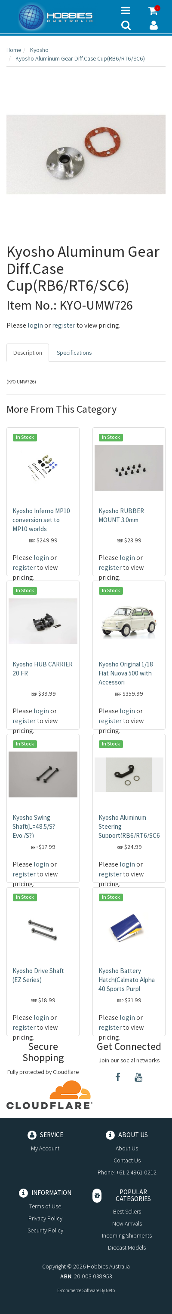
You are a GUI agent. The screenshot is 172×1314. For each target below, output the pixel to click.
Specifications (74, 352)
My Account (45, 1148)
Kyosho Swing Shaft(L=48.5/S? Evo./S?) (33, 826)
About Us (127, 1148)
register (63, 325)
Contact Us (127, 1160)
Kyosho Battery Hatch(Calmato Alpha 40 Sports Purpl (126, 980)
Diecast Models (127, 1247)
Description (27, 352)
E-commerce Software (78, 1290)
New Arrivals (127, 1223)
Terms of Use (45, 1206)
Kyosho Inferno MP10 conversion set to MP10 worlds (41, 520)
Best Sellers (127, 1211)
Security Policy (45, 1230)
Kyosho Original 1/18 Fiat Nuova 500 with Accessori (125, 673)
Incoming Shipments (127, 1235)
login (35, 325)
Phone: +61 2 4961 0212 (127, 1172)
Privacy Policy (45, 1218)
